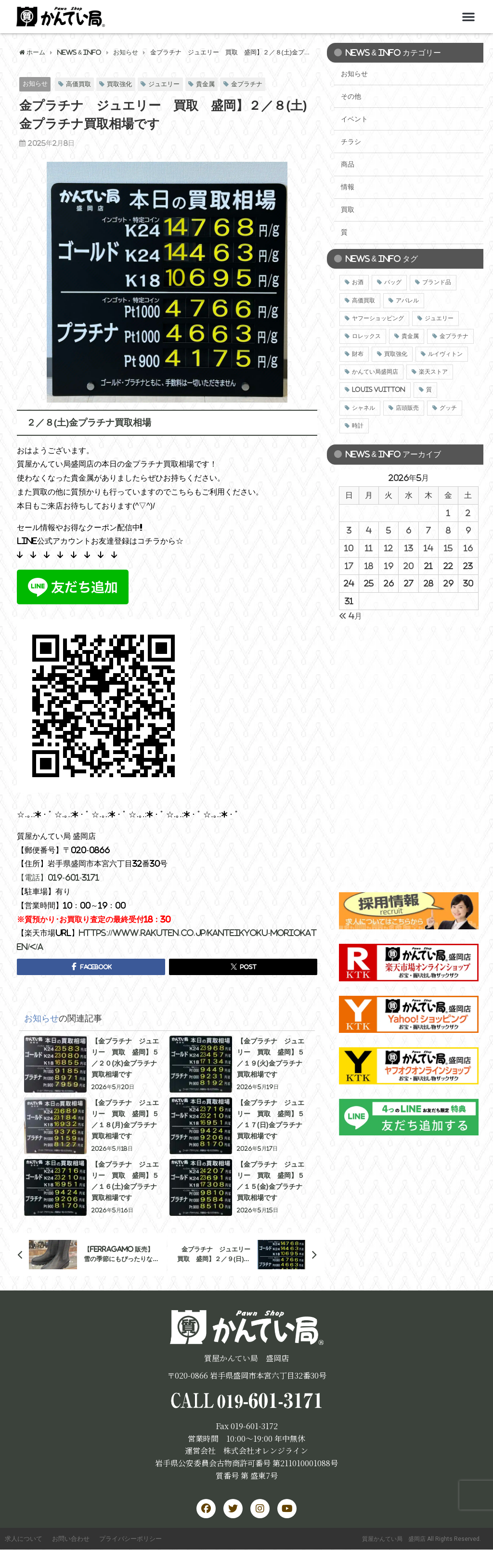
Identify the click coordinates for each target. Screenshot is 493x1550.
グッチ (448, 408)
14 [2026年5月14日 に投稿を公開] (428, 548)
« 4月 (350, 616)
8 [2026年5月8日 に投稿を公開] (448, 530)
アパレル (407, 300)
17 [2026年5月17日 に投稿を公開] (349, 566)
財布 (357, 354)
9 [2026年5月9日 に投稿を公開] (468, 530)
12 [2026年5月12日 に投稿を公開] (388, 548)
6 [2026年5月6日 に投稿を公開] (408, 530)
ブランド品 (436, 282)
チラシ (351, 141)
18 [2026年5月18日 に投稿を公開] (368, 566)
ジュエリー (164, 84)
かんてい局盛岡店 (375, 372)
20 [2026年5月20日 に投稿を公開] (408, 566)
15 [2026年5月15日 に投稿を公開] (448, 548)
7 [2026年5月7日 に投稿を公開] (428, 530)
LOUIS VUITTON (378, 389)
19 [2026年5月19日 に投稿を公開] (388, 566)
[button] (468, 16)
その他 (351, 96)
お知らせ (35, 83)
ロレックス (366, 336)
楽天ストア (433, 372)
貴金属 (205, 84)
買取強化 (119, 84)
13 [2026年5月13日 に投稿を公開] (408, 548)
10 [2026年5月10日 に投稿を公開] (348, 548)
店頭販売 (407, 408)
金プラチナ (246, 84)
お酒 (357, 282)
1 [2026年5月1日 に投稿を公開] (448, 513)
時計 (357, 426)
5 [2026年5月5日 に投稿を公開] (388, 530)
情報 (347, 186)
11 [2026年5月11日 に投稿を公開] (369, 548)
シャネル (363, 408)
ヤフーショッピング (378, 318)
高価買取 (78, 84)
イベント (354, 119)
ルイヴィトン (445, 354)
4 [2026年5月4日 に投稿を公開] (369, 530)
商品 (347, 164)
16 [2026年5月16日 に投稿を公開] (468, 548)
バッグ (393, 282)
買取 (347, 209)
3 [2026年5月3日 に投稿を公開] (349, 530)
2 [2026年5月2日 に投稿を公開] (468, 513)
